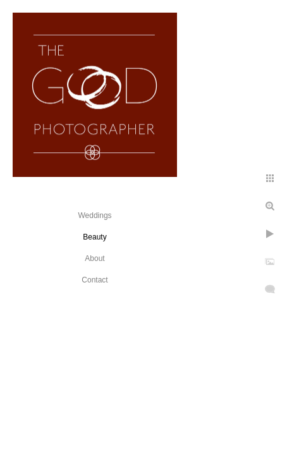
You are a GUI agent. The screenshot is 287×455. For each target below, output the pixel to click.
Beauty (94, 237)
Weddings (94, 215)
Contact (94, 280)
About (94, 258)
